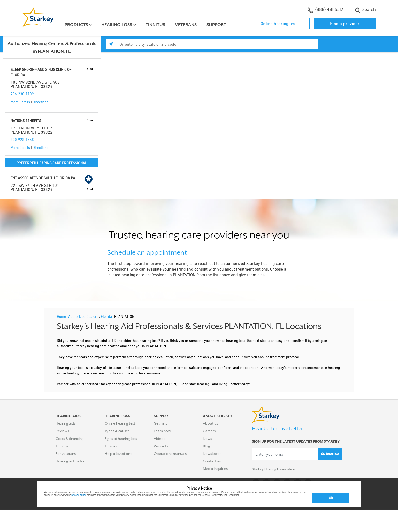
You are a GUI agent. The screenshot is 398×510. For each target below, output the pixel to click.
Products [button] (77, 24)
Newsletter (212, 454)
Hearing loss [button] (117, 24)
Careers (209, 431)
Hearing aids (65, 423)
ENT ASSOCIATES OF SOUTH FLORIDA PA (43, 178)
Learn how (162, 431)
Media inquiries (215, 469)
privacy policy (78, 494)
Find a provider (345, 23)
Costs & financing (70, 439)
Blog (206, 446)
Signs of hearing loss (121, 439)
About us (210, 423)
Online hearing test (279, 23)
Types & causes (117, 431)
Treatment (113, 446)
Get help (161, 423)
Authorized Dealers (83, 316)
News (207, 439)
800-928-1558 (22, 139)
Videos (159, 439)
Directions (40, 101)
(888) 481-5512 (325, 10)
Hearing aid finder (70, 461)
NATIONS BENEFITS (26, 120)
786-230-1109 (22, 93)
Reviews (62, 431)
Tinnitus (156, 24)
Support (217, 24)
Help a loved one (118, 454)
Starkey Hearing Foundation (274, 470)
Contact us (212, 461)
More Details (20, 101)
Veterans (186, 24)
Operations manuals (170, 454)
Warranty (161, 446)
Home (62, 316)
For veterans (66, 454)
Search (365, 10)
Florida (107, 316)
